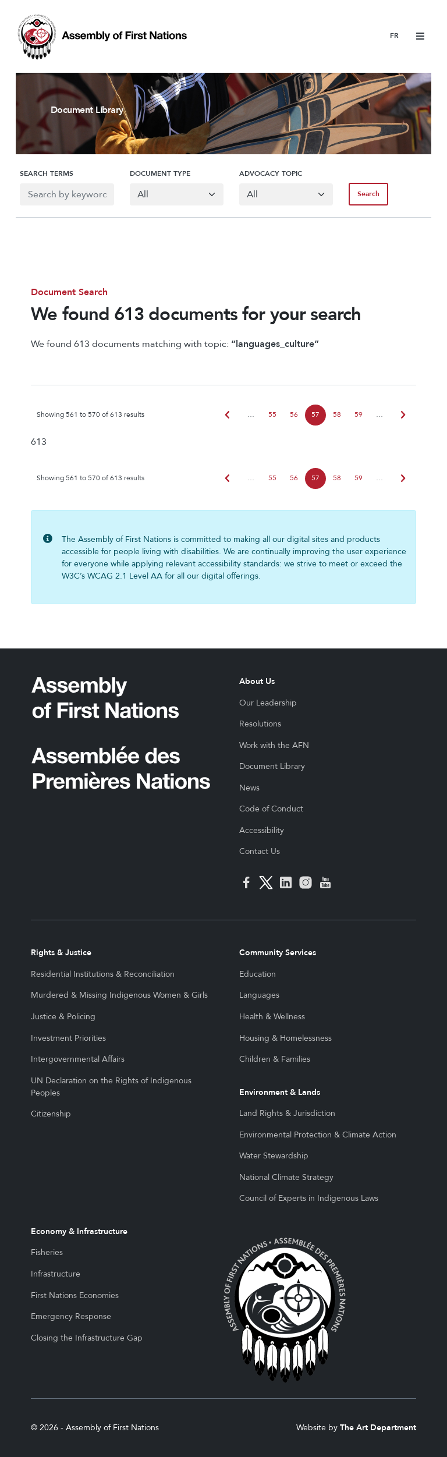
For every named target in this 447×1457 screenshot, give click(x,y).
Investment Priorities (68, 1038)
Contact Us (259, 851)
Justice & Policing (63, 1016)
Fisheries (47, 1252)
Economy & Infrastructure (79, 1231)
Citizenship (51, 1113)
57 (315, 415)
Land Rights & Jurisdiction (287, 1113)
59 (358, 415)
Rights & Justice (61, 952)
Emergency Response (71, 1316)
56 (294, 415)
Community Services (277, 952)
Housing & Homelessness (285, 1038)
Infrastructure (55, 1273)
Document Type (157, 173)
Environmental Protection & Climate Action (317, 1134)
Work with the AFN (274, 745)
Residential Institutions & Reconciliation (103, 974)
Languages (259, 995)
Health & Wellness (272, 1016)
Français (394, 36)
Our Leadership (268, 702)
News (249, 787)
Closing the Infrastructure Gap (87, 1337)
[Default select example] (175, 194)
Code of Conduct (271, 808)
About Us (257, 681)
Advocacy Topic (270, 173)
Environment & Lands (279, 1092)
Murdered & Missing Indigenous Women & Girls (119, 995)
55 (272, 415)
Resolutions (260, 723)
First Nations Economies (75, 1295)
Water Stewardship (273, 1155)
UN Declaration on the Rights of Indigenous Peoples (111, 1086)
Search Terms (42, 173)
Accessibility (261, 830)
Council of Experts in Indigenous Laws (308, 1198)
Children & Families (274, 1059)
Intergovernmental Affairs (78, 1059)
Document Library (272, 766)
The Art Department (378, 1427)
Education (257, 974)
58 (337, 415)
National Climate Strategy (286, 1177)
